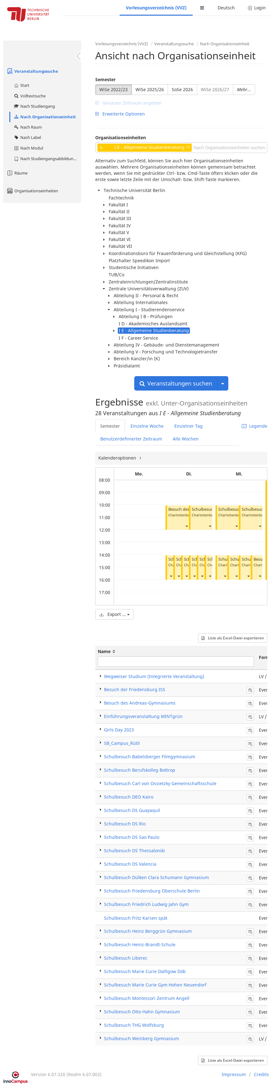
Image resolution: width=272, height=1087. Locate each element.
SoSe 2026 (182, 89)
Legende (254, 426)
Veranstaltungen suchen (176, 383)
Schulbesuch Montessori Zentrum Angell (147, 998)
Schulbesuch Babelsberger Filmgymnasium (149, 757)
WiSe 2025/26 (150, 89)
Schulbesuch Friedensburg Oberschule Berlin (152, 891)
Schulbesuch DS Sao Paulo (131, 837)
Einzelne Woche (147, 426)
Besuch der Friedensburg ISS (134, 689)
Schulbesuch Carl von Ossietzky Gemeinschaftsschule (160, 783)
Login (256, 8)
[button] (186, 526)
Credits (261, 1074)
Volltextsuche (29, 96)
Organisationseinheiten (32, 191)
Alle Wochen (186, 439)
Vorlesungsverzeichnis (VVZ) (156, 8)
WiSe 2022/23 (113, 89)
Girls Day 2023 (119, 730)
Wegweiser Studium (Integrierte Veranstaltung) (154, 676)
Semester (105, 79)
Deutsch (226, 8)
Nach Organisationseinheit (44, 117)
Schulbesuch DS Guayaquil (132, 810)
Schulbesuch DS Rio (125, 824)
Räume (16, 173)
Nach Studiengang (34, 106)
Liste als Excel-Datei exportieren (232, 638)
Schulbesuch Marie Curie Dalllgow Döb (145, 971)
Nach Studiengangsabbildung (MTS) (47, 158)
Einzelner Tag (188, 426)
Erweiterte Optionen (120, 114)
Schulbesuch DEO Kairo (128, 797)
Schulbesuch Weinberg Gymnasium (141, 1038)
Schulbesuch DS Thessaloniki (134, 850)
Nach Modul (28, 148)
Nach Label (27, 137)
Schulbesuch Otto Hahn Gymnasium (142, 1012)
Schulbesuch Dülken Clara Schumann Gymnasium (156, 877)
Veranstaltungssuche (32, 71)
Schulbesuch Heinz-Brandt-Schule (140, 944)
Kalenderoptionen (117, 458)
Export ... (114, 614)
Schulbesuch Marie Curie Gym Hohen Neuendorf (155, 985)
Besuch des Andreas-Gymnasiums (140, 703)
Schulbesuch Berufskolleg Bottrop (139, 770)
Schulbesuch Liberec (125, 958)
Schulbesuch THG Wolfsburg (134, 1025)
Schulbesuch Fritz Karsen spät (135, 918)
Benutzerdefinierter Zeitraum (131, 439)
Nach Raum (27, 127)
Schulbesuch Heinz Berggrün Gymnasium (148, 931)
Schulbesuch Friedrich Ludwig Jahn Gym (146, 904)
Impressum (234, 1074)
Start (21, 85)
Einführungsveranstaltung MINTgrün (143, 716)
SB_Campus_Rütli (122, 743)
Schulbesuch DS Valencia (130, 864)
